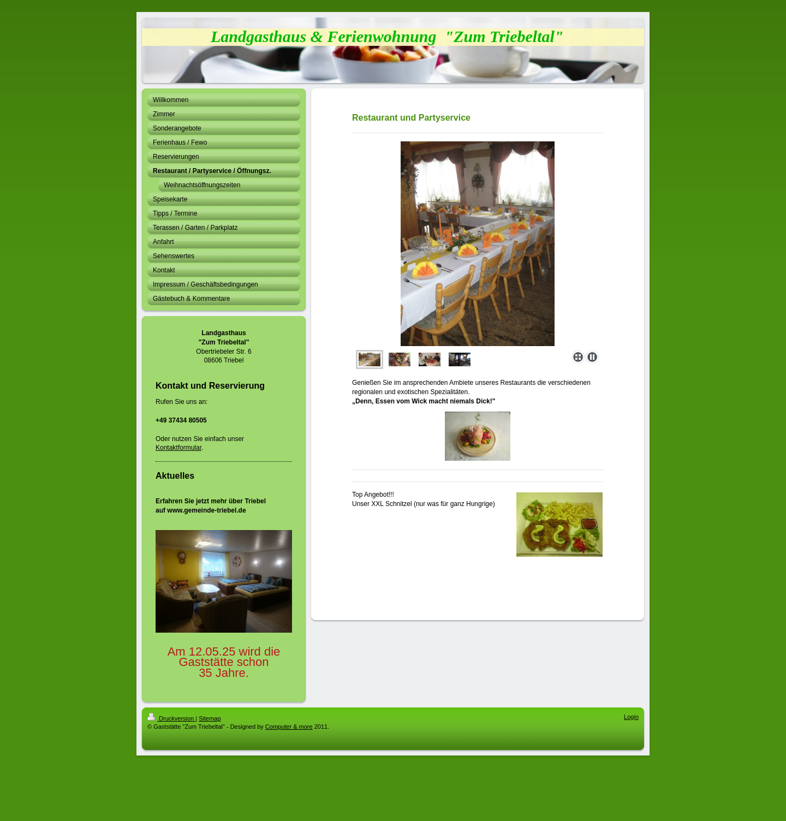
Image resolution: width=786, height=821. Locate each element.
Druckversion (171, 718)
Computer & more (289, 726)
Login (631, 716)
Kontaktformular (178, 447)
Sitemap (210, 718)
